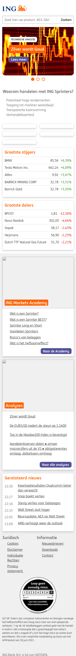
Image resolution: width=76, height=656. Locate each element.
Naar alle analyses (55, 465)
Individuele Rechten (15, 556)
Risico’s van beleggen (25, 337)
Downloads (50, 550)
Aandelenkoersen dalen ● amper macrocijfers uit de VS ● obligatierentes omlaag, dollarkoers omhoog (38, 449)
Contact (47, 555)
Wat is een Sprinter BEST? (28, 320)
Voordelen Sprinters (24, 331)
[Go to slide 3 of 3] (43, 79)
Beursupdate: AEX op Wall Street (34, 517)
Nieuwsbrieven (52, 544)
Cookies (12, 544)
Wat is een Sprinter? (24, 314)
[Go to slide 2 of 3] (38, 79)
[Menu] (72, 9)
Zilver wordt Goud (22, 416)
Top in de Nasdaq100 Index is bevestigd (38, 435)
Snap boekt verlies (24, 497)
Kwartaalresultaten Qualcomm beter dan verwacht (37, 486)
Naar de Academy (56, 351)
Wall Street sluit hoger (27, 510)
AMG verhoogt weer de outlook (33, 524)
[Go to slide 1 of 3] (32, 79)
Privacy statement (15, 566)
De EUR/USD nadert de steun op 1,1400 (38, 426)
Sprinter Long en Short (26, 325)
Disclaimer (15, 550)
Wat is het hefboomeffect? (29, 343)
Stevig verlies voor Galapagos (32, 504)
